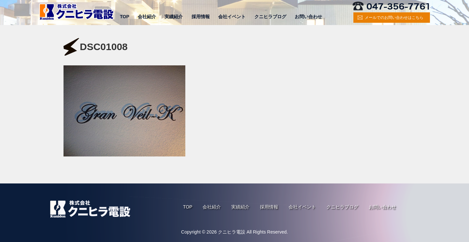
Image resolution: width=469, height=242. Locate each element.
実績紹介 (173, 16)
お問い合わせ (308, 16)
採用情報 (201, 16)
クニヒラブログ (270, 16)
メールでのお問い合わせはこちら (394, 17)
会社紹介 (147, 16)
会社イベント (232, 16)
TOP (124, 16)
